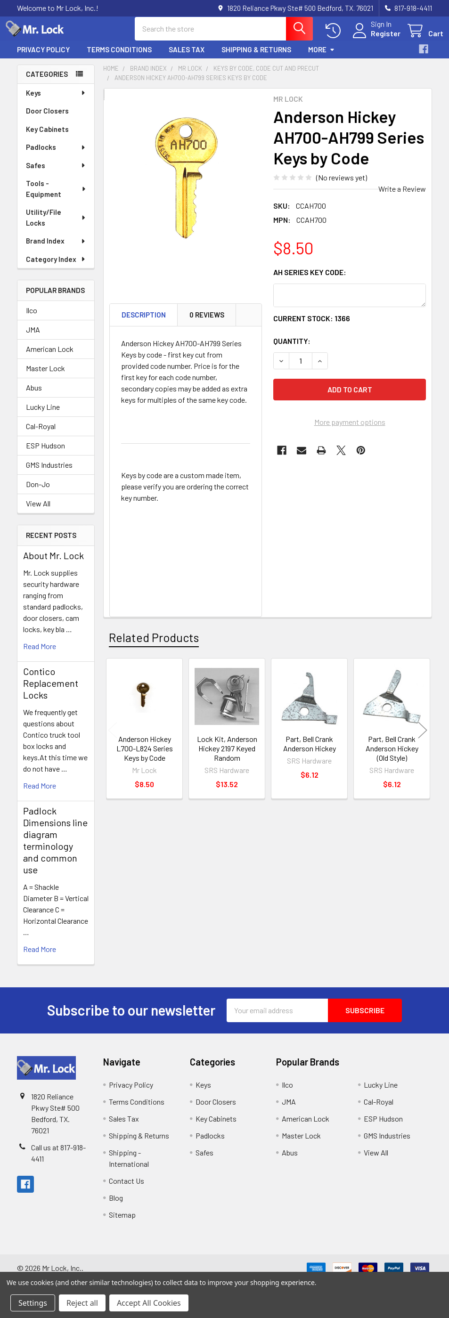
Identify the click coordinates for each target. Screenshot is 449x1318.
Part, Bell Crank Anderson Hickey (309, 752)
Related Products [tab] (154, 646)
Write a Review (402, 197)
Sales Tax (186, 58)
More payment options (349, 430)
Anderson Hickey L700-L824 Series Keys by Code (144, 757)
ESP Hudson (45, 453)
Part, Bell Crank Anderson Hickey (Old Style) (392, 757)
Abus (34, 395)
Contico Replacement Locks (50, 691)
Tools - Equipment (56, 197)
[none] (185, 190)
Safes (56, 174)
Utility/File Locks (56, 226)
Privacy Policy (43, 58)
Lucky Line (43, 415)
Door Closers (47, 119)
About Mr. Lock (53, 564)
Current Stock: (311, 326)
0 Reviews (206, 323)
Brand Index (56, 249)
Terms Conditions (119, 58)
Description (144, 323)
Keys (56, 101)
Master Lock (45, 376)
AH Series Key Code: (309, 280)
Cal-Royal (41, 434)
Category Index (56, 267)
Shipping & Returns (256, 58)
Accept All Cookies (149, 1303)
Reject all (82, 1303)
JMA (33, 338)
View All (38, 511)
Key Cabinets (47, 137)
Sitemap (122, 1223)
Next (422, 738)
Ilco (31, 318)
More (321, 58)
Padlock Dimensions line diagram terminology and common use (55, 849)
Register (374, 38)
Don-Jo (38, 492)
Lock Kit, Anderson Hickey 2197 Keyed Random (227, 757)
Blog (116, 1206)
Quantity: (291, 349)
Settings (32, 1303)
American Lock (49, 357)
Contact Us (126, 1189)
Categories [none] (47, 82)
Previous (112, 738)
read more (39, 654)
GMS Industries (49, 473)
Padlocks (56, 155)
